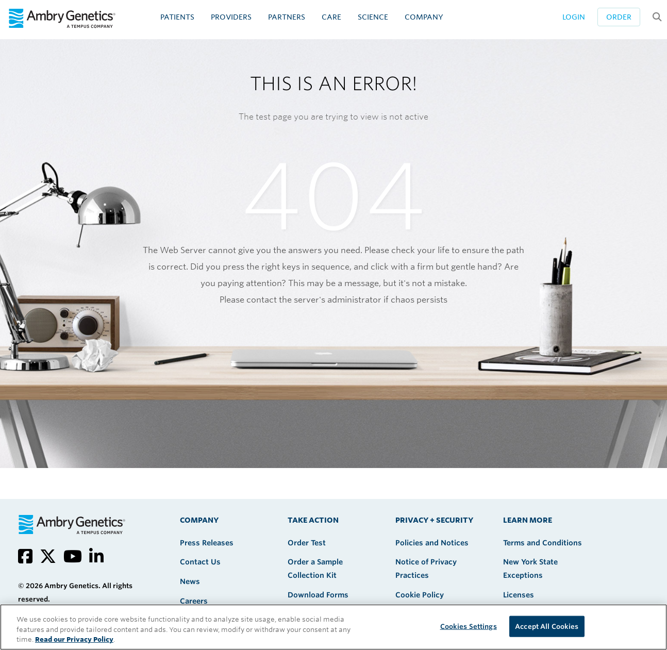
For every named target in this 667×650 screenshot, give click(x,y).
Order (618, 17)
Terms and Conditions (542, 543)
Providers (231, 17)
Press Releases (207, 543)
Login (573, 17)
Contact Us (200, 562)
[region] (333, 627)
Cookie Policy (419, 595)
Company (424, 17)
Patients (177, 17)
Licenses (518, 595)
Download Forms (318, 595)
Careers (194, 601)
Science (373, 17)
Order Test (307, 543)
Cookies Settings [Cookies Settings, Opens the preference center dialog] (468, 626)
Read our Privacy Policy (74, 639)
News (190, 581)
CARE (331, 17)
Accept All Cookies (546, 626)
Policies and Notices (432, 543)
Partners (286, 17)
